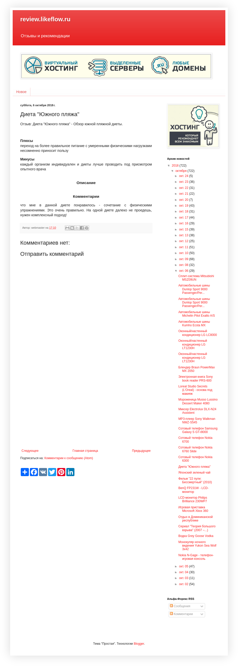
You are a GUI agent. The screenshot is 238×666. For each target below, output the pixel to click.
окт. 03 (184, 578)
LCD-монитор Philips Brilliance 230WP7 (192, 499)
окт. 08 (184, 265)
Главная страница (85, 451)
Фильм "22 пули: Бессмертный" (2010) (195, 480)
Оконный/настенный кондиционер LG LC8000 (197, 332)
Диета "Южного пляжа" (194, 467)
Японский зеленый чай (194, 472)
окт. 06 (184, 271)
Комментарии (181, 614)
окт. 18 (184, 211)
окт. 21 (184, 193)
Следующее (30, 451)
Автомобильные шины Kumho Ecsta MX (194, 323)
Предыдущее (141, 451)
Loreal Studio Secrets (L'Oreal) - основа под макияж (195, 390)
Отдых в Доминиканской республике (195, 518)
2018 (176, 165)
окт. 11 (184, 247)
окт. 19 (184, 205)
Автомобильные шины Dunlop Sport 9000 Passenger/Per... (194, 289)
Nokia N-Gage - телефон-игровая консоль (195, 557)
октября (181, 171)
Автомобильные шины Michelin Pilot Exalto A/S (196, 313)
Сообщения (180, 606)
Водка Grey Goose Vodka (195, 536)
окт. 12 (184, 241)
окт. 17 (184, 217)
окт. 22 (184, 188)
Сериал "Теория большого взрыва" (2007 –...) (196, 528)
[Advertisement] (86, 407)
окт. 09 (184, 259)
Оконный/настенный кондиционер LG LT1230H (192, 344)
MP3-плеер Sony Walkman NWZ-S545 (196, 420)
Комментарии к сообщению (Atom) (68, 458)
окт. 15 (184, 229)
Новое (21, 92)
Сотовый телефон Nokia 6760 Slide (195, 449)
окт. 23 (184, 182)
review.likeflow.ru (45, 19)
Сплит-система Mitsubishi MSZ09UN (196, 277)
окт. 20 (184, 200)
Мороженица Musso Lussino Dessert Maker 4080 (197, 401)
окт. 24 (184, 176)
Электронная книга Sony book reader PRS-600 (195, 378)
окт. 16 (184, 223)
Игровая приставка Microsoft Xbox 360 (193, 509)
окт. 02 (184, 584)
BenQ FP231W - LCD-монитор (193, 489)
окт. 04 (184, 572)
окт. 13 (184, 235)
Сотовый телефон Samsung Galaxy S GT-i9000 (197, 430)
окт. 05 (184, 566)
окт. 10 (184, 253)
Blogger (139, 643)
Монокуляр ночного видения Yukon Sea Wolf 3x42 (197, 545)
